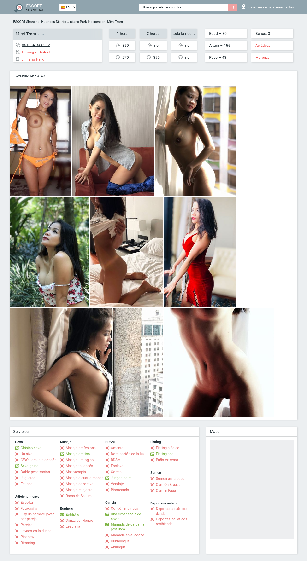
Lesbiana (73, 526)
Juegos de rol (122, 478)
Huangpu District (53, 21)
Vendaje (117, 484)
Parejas (27, 525)
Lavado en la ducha (36, 531)
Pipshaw (27, 537)
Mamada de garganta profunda (127, 526)
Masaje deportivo (80, 484)
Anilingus (118, 547)
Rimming (28, 543)
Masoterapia (76, 472)
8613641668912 (36, 45)
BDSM (116, 460)
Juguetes (28, 478)
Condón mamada (124, 508)
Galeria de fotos (30, 76)
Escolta (27, 502)
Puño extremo (167, 460)
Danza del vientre (79, 520)
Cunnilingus (120, 541)
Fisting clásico (167, 448)
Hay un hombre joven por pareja (37, 516)
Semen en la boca (170, 478)
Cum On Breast (168, 484)
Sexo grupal (30, 466)
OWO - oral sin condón (38, 460)
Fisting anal (165, 454)
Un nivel (27, 454)
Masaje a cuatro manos (85, 478)
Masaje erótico (78, 454)
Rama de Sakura (79, 496)
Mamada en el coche (127, 535)
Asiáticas (263, 45)
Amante (117, 448)
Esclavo (117, 466)
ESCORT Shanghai (26, 21)
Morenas (262, 57)
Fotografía (29, 508)
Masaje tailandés (79, 466)
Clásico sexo (31, 448)
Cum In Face (166, 490)
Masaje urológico (80, 460)
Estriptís (72, 514)
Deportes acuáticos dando (171, 511)
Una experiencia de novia (126, 516)
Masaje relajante (79, 490)
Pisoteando (120, 490)
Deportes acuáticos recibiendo (171, 521)
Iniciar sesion (268, 6)
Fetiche (26, 484)
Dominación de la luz (127, 454)
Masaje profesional (81, 448)
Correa (116, 472)
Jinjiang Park (77, 21)
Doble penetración (35, 472)
